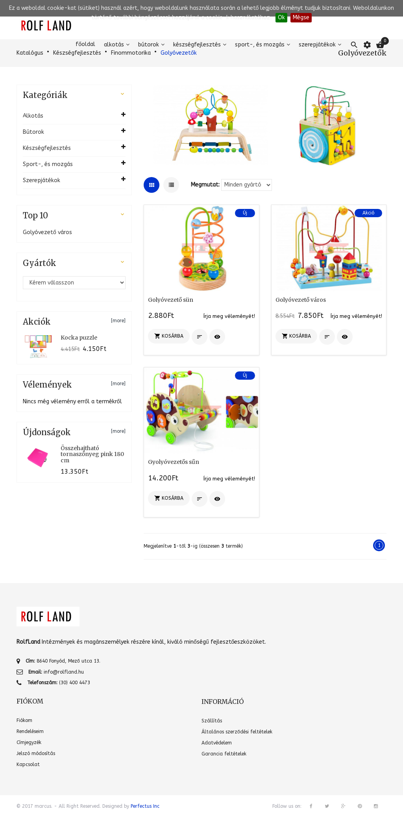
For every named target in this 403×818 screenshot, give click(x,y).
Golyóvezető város (47, 232)
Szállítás (212, 721)
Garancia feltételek (224, 754)
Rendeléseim (30, 731)
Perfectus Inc (145, 806)
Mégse (301, 17)
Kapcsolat (28, 764)
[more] (118, 320)
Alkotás (114, 44)
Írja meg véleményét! (229, 316)
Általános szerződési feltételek (237, 732)
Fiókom (24, 720)
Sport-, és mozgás (260, 44)
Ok (281, 17)
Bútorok (148, 44)
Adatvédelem (217, 743)
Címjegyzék (29, 742)
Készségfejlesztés (197, 44)
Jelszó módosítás (36, 753)
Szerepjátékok (317, 44)
